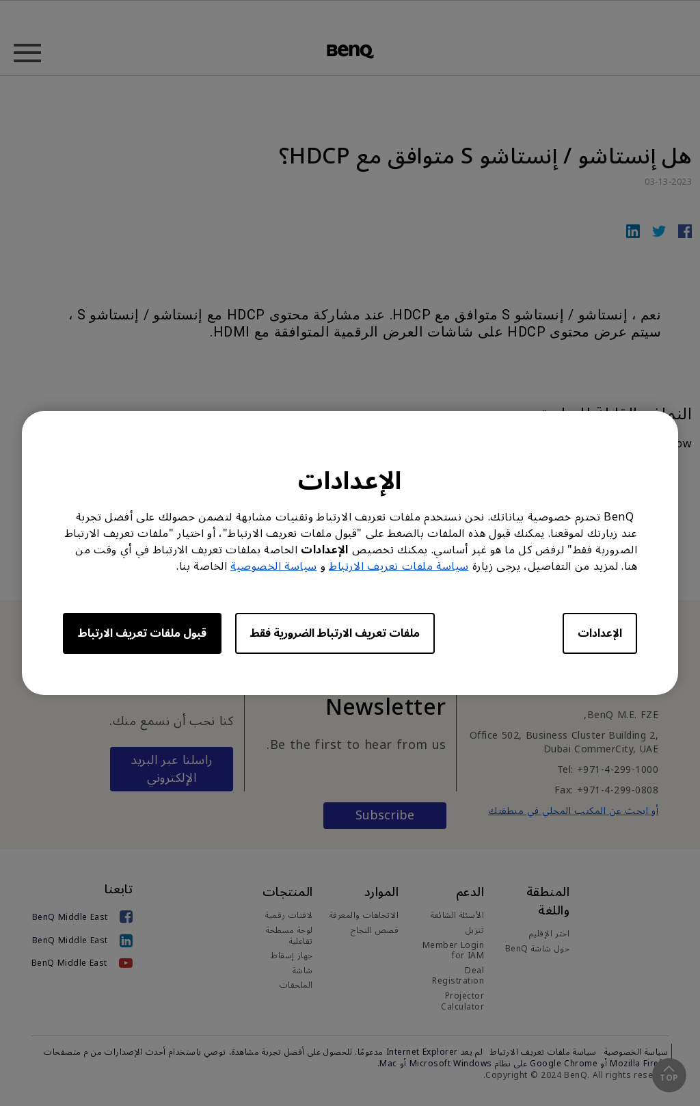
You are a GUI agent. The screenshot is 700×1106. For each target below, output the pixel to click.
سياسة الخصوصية (273, 566)
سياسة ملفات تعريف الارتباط (399, 566)
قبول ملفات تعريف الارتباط (142, 633)
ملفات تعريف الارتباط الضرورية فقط (335, 633)
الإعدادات (600, 633)
